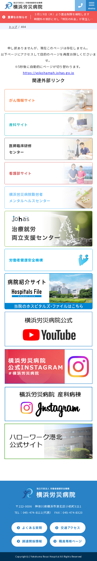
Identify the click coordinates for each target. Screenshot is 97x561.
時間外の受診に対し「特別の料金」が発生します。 (63, 19)
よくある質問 (32, 527)
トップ (13, 27)
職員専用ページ (70, 541)
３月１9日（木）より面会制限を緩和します (61, 14)
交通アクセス (70, 527)
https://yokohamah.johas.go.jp (48, 73)
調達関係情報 (32, 541)
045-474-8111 (33, 512)
